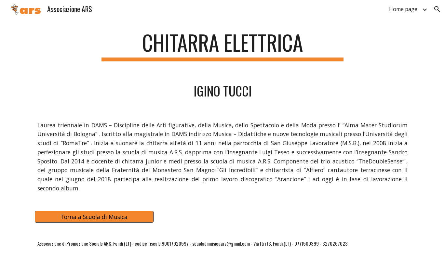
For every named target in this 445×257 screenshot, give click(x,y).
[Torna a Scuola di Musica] (94, 217)
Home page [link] (403, 9)
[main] (222, 45)
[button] (437, 9)
